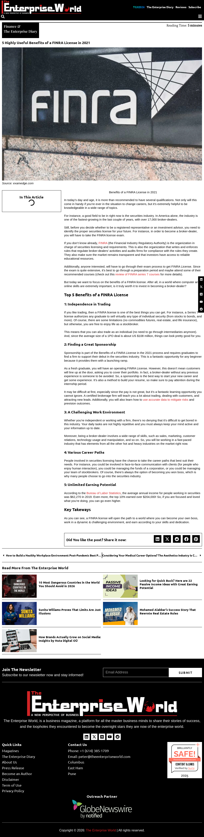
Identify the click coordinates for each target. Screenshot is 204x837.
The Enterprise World (101, 830)
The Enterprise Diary (159, 7)
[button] (157, 538)
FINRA (103, 242)
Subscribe (194, 7)
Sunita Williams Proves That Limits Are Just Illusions (70, 611)
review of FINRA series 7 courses (137, 274)
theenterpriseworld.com (185, 759)
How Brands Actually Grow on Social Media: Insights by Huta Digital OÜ (70, 638)
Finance (10, 26)
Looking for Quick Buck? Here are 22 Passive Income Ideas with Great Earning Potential (169, 583)
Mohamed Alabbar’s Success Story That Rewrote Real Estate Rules (168, 611)
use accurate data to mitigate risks (165, 399)
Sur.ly (191, 767)
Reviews (180, 7)
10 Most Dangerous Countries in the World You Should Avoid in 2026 (69, 584)
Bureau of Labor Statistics (103, 492)
